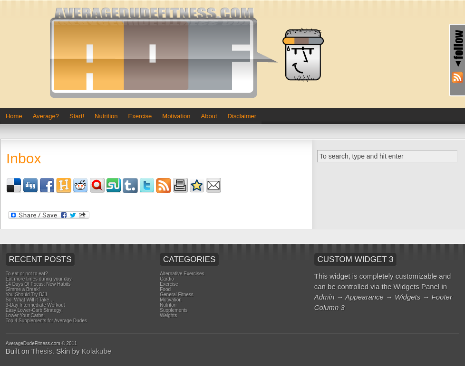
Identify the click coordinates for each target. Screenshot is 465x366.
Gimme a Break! (23, 289)
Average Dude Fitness (190, 54)
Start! (76, 116)
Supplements (173, 310)
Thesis (41, 351)
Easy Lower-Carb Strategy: (34, 310)
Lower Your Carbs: (25, 315)
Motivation (176, 116)
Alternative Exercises (182, 273)
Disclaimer (241, 116)
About (209, 116)
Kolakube (97, 351)
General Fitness (177, 294)
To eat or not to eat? (27, 273)
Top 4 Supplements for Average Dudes (46, 320)
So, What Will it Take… (30, 299)
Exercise (140, 116)
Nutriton (168, 305)
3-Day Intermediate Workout (35, 305)
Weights (168, 315)
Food (165, 289)
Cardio (167, 279)
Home (14, 116)
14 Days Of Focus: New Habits (38, 284)
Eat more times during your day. (39, 279)
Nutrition (106, 116)
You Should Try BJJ (26, 294)
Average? (46, 116)
